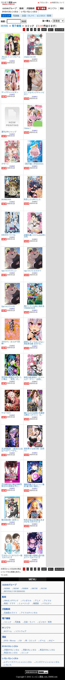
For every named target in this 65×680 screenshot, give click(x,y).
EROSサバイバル (8, 235)
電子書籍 (41, 8)
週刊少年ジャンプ (9, 132)
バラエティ (47, 603)
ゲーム (42, 640)
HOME (4, 26)
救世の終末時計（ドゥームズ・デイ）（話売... (34, 378)
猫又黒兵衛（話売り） (11, 520)
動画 (21, 8)
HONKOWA (6, 199)
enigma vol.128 (29, 57)
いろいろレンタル (29, 11)
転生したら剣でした (32, 199)
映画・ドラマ (9, 603)
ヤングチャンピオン (10, 92)
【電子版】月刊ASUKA (33, 164)
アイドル (47, 600)
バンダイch (26, 600)
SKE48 (16, 588)
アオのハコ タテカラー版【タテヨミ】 (12, 556)
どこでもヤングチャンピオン (34, 93)
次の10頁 (59, 30)
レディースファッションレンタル (18, 662)
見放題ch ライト (10, 613)
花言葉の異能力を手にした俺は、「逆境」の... (12, 378)
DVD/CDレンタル (10, 11)
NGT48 (44, 588)
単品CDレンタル (11, 653)
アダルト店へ (44, 2)
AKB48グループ (9, 8)
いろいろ (7, 665)
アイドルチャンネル (29, 613)
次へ (51, 30)
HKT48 (34, 588)
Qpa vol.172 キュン (9, 271)
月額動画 (30, 8)
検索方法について (58, 2)
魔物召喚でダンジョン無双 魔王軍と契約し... (34, 485)
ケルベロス (6, 413)
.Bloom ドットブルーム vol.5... (11, 58)
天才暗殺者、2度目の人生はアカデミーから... (12, 450)
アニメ (37, 600)
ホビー (51, 640)
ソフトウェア (20, 631)
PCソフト (52, 8)
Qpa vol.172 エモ (8, 306)
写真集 (16, 16)
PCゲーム (8, 631)
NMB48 (25, 588)
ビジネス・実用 (44, 16)
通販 (62, 8)
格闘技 (36, 603)
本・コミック (30, 640)
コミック (6, 16)
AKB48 (7, 588)
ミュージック (24, 603)
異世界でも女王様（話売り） (34, 449)
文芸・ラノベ (28, 16)
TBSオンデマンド (11, 600)
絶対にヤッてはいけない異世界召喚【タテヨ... (34, 343)
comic (12, 61)
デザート (5, 164)
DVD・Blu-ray (9, 640)
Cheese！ (27, 128)
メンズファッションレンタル (47, 662)
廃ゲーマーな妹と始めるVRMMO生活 (34, 307)
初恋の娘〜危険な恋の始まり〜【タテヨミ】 (34, 556)
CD (20, 640)
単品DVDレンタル (47, 650)
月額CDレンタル (29, 650)
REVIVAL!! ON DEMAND (14, 591)
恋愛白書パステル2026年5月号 (34, 236)
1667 (44, 29)
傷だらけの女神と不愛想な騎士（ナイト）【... (34, 414)
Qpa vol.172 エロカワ (32, 271)
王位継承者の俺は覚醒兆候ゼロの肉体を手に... (12, 485)
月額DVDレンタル (11, 650)
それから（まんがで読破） (11, 342)
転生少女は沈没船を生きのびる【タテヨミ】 (34, 521)
